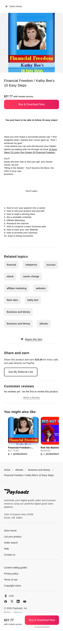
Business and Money (18, 311)
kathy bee (32, 300)
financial (11, 264)
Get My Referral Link (20, 371)
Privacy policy (11, 573)
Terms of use (10, 579)
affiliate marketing (16, 288)
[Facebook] (5, 601)
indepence (31, 264)
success (50, 264)
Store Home (13, 6)
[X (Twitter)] (12, 601)
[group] (23, 436)
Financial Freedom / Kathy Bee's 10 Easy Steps (29, 475)
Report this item (31, 339)
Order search (11, 542)
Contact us (9, 554)
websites (41, 288)
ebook (10, 276)
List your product (13, 536)
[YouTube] (24, 601)
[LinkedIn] (18, 601)
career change (31, 276)
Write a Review (31, 397)
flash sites (12, 300)
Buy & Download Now (31, 104)
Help (6, 548)
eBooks (43, 323)
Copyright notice (12, 585)
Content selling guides (15, 567)
